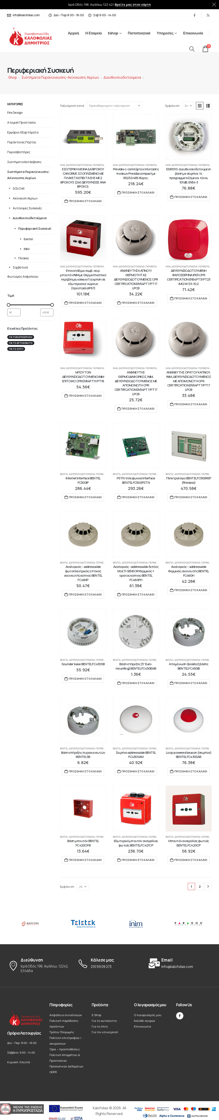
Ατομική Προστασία (21, 122)
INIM (62, 165)
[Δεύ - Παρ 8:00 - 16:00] (66, 15)
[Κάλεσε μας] (109, 963)
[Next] (208, 886)
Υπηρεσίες (165, 33)
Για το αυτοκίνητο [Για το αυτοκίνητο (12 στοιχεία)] (21, 343)
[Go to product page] (83, 137)
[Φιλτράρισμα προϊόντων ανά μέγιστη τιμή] (46, 312)
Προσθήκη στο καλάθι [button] (85, 201)
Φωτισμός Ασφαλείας (22, 276)
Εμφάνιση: (172, 106)
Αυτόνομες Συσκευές (27, 208)
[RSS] (208, 15)
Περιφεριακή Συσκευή (105, 165)
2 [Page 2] (200, 886)
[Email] (180, 963)
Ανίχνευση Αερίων (25, 198)
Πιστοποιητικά (139, 33)
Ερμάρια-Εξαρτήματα (22, 132)
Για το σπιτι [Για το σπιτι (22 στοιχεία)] (16, 348)
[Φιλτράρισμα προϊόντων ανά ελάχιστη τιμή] (13, 312)
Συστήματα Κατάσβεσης (24, 162)
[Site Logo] (35, 36)
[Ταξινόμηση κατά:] (114, 105)
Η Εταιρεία (93, 33)
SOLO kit (19, 188)
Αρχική (73, 33)
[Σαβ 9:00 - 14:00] (102, 15)
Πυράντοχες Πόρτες (21, 142)
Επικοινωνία (193, 33)
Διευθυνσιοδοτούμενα (122, 77)
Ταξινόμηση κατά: (72, 106)
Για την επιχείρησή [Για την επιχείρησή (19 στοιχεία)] (20, 337)
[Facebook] (194, 15)
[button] (192, 49)
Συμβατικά (20, 267)
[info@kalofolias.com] (23, 15)
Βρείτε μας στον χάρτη (133, 4)
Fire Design (14, 112)
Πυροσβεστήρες (18, 152)
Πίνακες (23, 258)
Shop (12, 77)
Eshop (113, 33)
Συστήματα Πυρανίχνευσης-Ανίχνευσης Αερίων (60, 77)
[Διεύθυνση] (39, 965)
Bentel (64, 474)
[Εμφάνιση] (188, 105)
